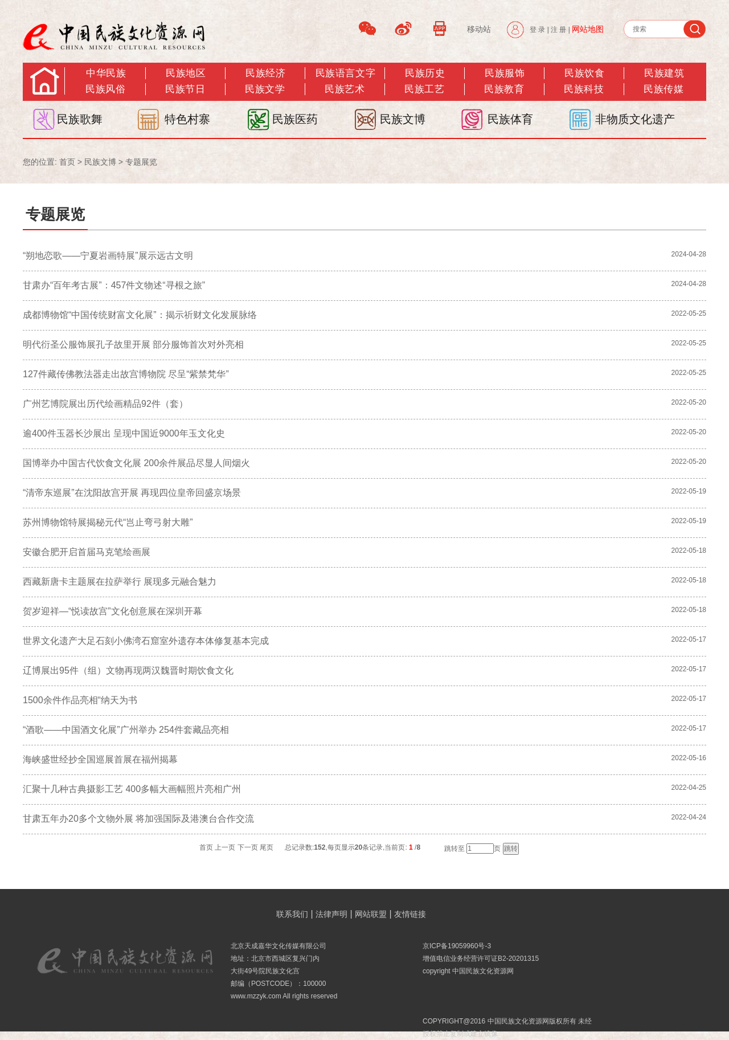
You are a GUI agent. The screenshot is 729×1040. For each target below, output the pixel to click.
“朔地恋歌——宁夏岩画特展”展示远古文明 (108, 255)
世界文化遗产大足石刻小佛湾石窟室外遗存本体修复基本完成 (146, 641)
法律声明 (331, 914)
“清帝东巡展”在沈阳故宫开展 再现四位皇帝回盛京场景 (132, 492)
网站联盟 (371, 914)
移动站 (479, 29)
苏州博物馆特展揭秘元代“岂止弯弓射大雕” (108, 522)
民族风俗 (105, 89)
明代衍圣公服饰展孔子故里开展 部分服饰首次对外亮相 (133, 344)
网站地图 (588, 29)
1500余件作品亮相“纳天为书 (80, 700)
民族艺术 (344, 89)
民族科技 (584, 89)
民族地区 (186, 73)
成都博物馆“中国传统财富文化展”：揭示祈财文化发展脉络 (140, 315)
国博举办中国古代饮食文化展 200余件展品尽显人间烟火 (136, 463)
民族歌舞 (80, 119)
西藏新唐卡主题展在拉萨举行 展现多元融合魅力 (119, 581)
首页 (67, 161)
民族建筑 (664, 73)
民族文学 (265, 89)
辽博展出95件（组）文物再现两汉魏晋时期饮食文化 (128, 670)
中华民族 (106, 73)
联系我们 (292, 914)
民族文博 (402, 119)
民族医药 (295, 119)
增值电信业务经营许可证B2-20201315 (481, 958)
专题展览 (141, 161)
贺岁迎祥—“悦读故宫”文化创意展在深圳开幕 (112, 611)
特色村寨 (187, 119)
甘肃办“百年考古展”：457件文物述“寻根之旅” (114, 285)
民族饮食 (584, 73)
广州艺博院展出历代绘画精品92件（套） (105, 404)
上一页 (225, 847)
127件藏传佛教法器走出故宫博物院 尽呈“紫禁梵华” (126, 374)
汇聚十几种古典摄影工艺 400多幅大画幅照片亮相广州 (132, 789)
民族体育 (510, 119)
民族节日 (185, 89)
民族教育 (504, 89)
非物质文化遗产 (635, 119)
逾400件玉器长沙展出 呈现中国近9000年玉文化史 (124, 433)
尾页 (266, 847)
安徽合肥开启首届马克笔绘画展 (86, 552)
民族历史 (425, 73)
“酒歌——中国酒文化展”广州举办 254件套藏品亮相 (126, 730)
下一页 (247, 847)
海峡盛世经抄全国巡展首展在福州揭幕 (100, 759)
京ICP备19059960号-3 (457, 946)
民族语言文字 (345, 73)
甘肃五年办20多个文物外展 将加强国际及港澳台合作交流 (138, 818)
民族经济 (265, 73)
